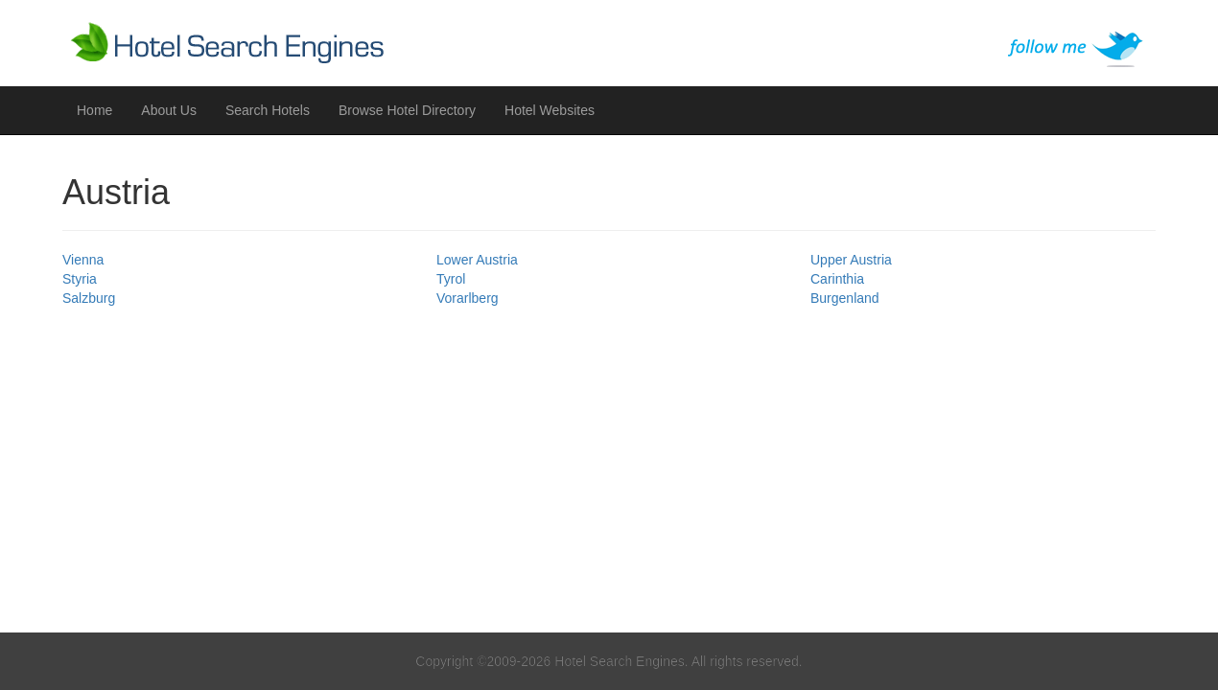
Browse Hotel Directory (407, 110)
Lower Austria (477, 259)
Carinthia (837, 279)
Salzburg (88, 298)
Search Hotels (267, 110)
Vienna (83, 259)
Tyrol (450, 279)
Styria (79, 279)
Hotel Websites (549, 110)
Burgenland (844, 298)
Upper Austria (851, 259)
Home (94, 110)
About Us (169, 110)
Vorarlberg (467, 298)
